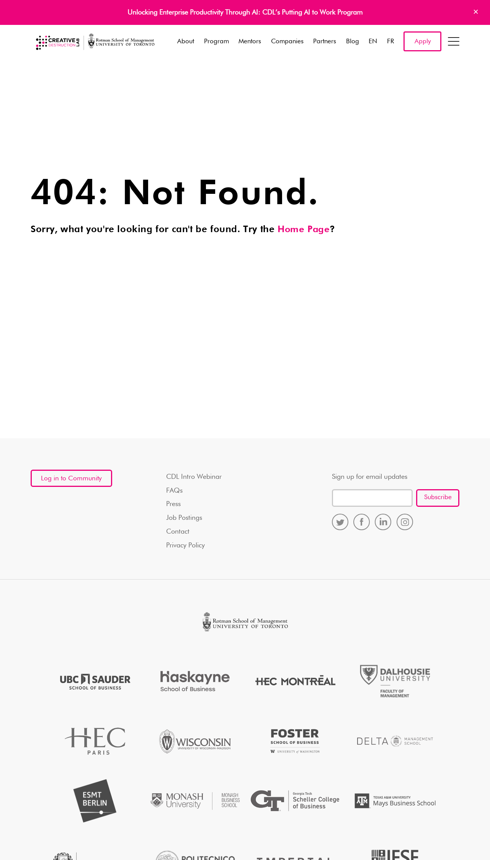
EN (373, 42)
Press (173, 504)
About (185, 42)
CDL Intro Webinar (194, 476)
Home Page (304, 229)
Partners (324, 42)
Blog (352, 42)
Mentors (249, 42)
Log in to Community (72, 481)
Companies (287, 42)
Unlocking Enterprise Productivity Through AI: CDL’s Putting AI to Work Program (245, 12)
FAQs (174, 490)
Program (216, 42)
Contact (177, 532)
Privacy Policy (185, 545)
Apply (423, 42)
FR (390, 42)
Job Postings (184, 518)
